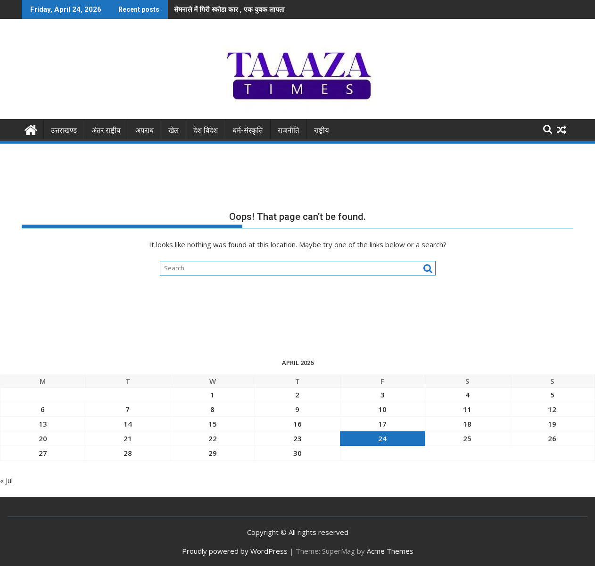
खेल (173, 130)
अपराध (144, 130)
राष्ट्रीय (321, 130)
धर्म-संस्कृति (247, 130)
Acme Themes (390, 550)
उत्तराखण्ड (64, 130)
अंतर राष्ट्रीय (106, 130)
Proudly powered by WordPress (235, 550)
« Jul (6, 480)
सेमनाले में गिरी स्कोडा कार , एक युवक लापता (229, 9)
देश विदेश (205, 130)
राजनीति (288, 130)
